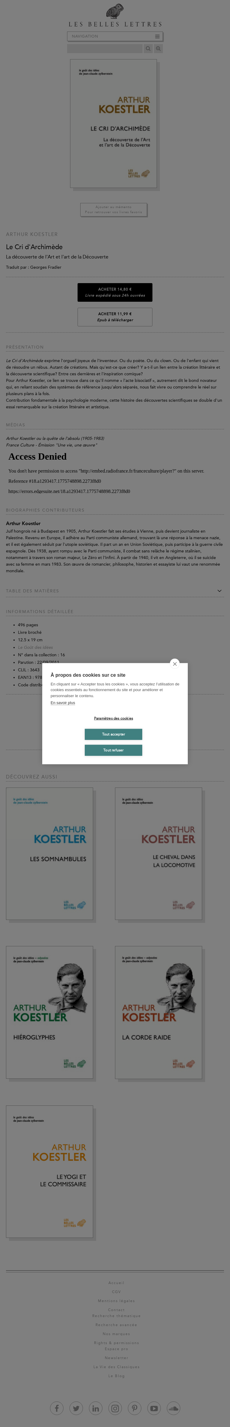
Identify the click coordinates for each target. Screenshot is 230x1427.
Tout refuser (113, 750)
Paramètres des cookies (113, 718)
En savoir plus (63, 702)
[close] (175, 663)
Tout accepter (113, 734)
